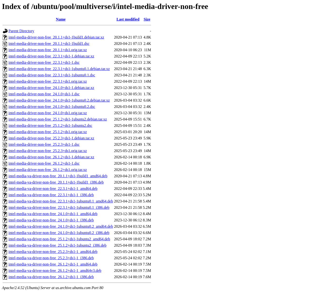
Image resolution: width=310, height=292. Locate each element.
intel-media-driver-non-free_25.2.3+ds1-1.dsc (44, 144)
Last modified (128, 19)
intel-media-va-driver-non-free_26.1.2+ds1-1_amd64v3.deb (54, 270)
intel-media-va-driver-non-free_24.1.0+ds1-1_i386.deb (51, 220)
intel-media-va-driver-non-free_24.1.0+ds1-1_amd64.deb (52, 214)
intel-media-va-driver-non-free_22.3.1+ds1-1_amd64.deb (52, 189)
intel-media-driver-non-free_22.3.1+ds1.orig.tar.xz (47, 81)
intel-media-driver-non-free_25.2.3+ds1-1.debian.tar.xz (51, 138)
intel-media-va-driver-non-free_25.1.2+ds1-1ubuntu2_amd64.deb (59, 239)
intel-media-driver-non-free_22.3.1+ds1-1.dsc (44, 62)
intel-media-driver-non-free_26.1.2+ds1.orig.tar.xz (47, 170)
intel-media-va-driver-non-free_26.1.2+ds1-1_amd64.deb (52, 264)
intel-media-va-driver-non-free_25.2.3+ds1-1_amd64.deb (52, 252)
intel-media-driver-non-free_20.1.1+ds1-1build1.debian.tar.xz (56, 37)
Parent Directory (21, 31)
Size (147, 19)
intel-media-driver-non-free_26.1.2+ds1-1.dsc (44, 163)
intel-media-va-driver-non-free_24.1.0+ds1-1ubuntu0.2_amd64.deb (60, 226)
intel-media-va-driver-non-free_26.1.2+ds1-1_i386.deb (51, 277)
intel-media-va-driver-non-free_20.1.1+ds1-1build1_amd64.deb (57, 176)
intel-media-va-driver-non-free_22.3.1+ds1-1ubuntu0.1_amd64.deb (60, 201)
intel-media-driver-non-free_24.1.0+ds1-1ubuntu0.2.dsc (51, 107)
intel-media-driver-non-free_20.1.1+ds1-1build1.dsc (48, 43)
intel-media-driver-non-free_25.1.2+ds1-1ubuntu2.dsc (50, 125)
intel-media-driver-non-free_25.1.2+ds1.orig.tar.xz (47, 132)
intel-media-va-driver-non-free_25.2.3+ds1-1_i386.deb (51, 258)
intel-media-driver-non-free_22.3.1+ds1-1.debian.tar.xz (51, 56)
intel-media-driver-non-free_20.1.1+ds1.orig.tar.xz (47, 50)
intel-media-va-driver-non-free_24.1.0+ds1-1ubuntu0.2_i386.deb (58, 233)
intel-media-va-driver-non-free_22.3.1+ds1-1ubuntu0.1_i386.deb (58, 207)
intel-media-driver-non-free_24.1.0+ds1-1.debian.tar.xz (51, 88)
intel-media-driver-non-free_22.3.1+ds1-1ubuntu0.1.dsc (51, 75)
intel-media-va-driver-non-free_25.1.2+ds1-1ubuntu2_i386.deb (57, 245)
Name (61, 19)
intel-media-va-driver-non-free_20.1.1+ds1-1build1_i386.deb (56, 182)
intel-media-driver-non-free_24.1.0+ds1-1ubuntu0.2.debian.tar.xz (59, 100)
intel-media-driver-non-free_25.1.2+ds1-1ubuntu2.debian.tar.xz (57, 119)
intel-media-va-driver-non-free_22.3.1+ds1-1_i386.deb (51, 195)
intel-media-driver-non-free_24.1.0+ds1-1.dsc (44, 94)
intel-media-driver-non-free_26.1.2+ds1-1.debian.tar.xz (51, 157)
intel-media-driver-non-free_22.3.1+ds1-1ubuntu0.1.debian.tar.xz (59, 69)
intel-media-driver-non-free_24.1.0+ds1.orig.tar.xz (47, 113)
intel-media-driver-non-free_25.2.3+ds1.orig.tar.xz (47, 151)
